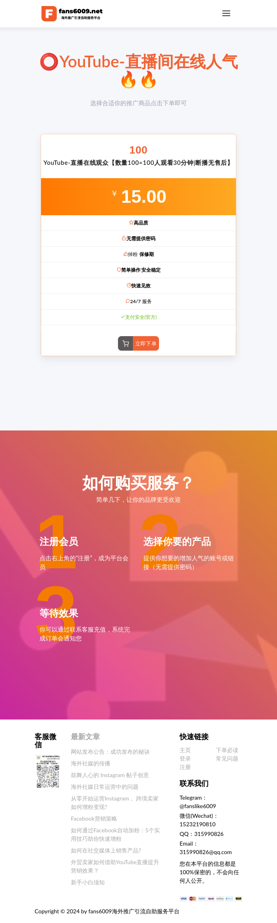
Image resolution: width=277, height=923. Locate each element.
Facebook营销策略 (94, 818)
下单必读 (227, 749)
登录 (185, 758)
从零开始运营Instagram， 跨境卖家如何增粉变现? (115, 802)
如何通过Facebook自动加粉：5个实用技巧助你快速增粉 (115, 834)
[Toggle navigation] (226, 13)
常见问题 (227, 758)
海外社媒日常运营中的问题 (104, 786)
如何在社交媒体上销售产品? (106, 850)
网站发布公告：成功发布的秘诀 (110, 751)
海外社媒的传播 (90, 763)
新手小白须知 (88, 882)
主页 (185, 749)
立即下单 (146, 343)
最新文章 (85, 736)
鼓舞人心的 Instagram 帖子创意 (110, 774)
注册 (185, 766)
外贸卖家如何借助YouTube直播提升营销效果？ (115, 866)
